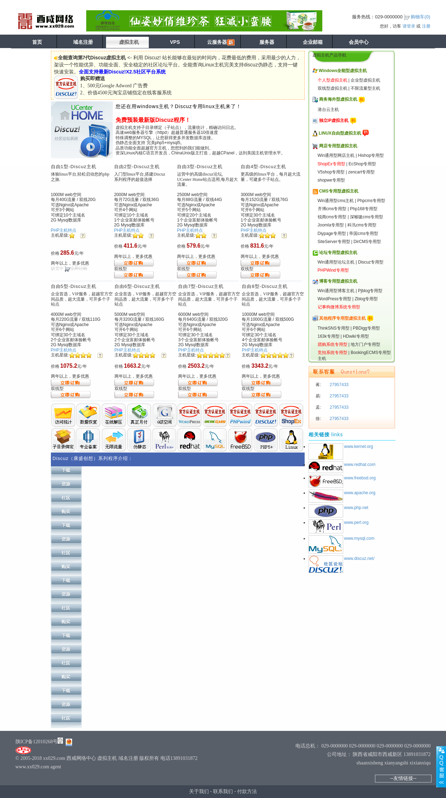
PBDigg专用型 (366, 328)
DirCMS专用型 (367, 241)
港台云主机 (328, 109)
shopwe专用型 (331, 180)
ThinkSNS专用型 (334, 328)
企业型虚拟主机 (365, 80)
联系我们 (223, 791)
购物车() (420, 16)
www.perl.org (356, 522)
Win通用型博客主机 (336, 290)
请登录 (409, 26)
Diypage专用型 (332, 233)
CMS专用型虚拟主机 (338, 191)
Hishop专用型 (371, 155)
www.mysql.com (359, 538)
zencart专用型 (361, 172)
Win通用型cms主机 (336, 200)
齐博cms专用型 (332, 208)
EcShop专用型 (362, 163)
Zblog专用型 (366, 298)
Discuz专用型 (370, 262)
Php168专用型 (363, 208)
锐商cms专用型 (332, 216)
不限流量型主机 (365, 88)
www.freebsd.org (360, 477)
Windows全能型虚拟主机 (343, 70)
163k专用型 (329, 336)
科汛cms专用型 (361, 225)
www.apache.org (360, 492)
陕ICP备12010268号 (37, 741)
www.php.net (356, 507)
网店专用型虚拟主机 (338, 145)
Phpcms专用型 (371, 200)
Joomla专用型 (331, 225)
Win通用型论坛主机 (336, 262)
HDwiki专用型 (356, 336)
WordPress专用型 (334, 298)
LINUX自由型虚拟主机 (340, 133)
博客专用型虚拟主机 (338, 281)
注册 (426, 26)
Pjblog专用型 (370, 290)
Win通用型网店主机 (336, 155)
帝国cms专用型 (363, 233)
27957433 (339, 384)
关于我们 (199, 791)
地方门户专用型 (365, 344)
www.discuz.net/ (359, 558)
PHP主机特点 (64, 230)
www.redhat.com (360, 464)
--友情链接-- (403, 778)
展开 (441, 766)
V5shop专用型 (331, 172)
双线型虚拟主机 (332, 88)
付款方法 (247, 791)
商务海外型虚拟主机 (338, 99)
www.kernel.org (358, 446)
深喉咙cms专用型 (366, 216)
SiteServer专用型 (334, 241)
